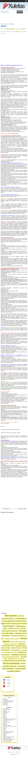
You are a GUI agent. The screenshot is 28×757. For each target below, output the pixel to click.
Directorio (6, 24)
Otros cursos (5, 705)
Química (4, 715)
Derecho (12, 24)
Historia (4, 710)
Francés (4, 727)
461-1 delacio (21, 658)
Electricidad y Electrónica (8, 720)
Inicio (2, 24)
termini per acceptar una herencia (12, 638)
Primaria (4, 698)
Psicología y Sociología (7, 740)
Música (4, 734)
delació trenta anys (16, 648)
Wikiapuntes (13, 754)
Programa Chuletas (10, 28)
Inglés (4, 716)
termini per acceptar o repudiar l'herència (11, 656)
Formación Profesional (7, 701)
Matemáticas (5, 712)
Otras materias (6, 708)
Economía (5, 721)
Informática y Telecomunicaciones (10, 719)
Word (6, 680)
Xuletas (9, 752)
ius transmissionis (15, 650)
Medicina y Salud (6, 725)
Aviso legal (18, 752)
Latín (4, 729)
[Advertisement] (14, 18)
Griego (4, 730)
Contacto (13, 752)
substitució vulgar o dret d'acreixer (18, 641)
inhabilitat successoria (18, 654)
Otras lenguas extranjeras (8, 731)
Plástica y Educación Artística (9, 738)
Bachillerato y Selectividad (8, 700)
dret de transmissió (11, 663)
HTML (7, 683)
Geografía (5, 717)
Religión (4, 735)
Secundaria (5, 699)
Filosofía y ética (6, 711)
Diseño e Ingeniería (7, 737)
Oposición (5, 704)
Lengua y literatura (7, 709)
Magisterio (5, 724)
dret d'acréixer (11, 616)
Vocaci (3, 26)
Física (4, 714)
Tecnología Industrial (7, 732)
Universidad (5, 702)
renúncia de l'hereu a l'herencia (10, 644)
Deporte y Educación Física (8, 736)
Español (4, 728)
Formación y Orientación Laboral (9, 726)
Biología (4, 713)
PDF (6, 686)
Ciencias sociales (6, 722)
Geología (5, 733)
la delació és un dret (12, 658)
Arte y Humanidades (7, 741)
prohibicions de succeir (14, 628)
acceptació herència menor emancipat (14, 660)
